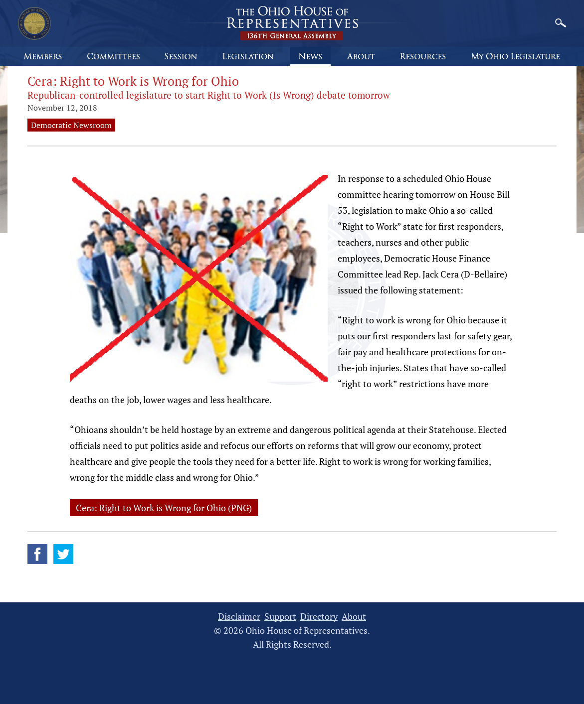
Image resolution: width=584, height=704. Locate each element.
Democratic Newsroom (71, 125)
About (354, 616)
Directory (319, 616)
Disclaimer (239, 616)
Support (280, 616)
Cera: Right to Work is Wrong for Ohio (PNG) (164, 508)
